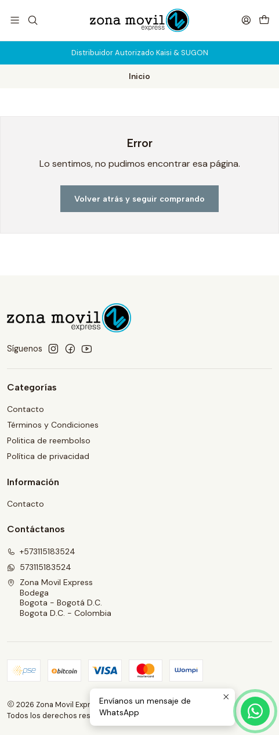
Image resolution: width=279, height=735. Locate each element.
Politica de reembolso (48, 440)
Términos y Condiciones (53, 425)
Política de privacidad (48, 456)
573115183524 (39, 567)
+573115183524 (41, 551)
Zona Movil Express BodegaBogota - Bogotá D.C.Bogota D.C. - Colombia (59, 597)
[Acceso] (246, 20)
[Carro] (264, 20)
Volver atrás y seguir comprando (139, 198)
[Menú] (15, 20)
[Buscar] (32, 20)
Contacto (25, 409)
